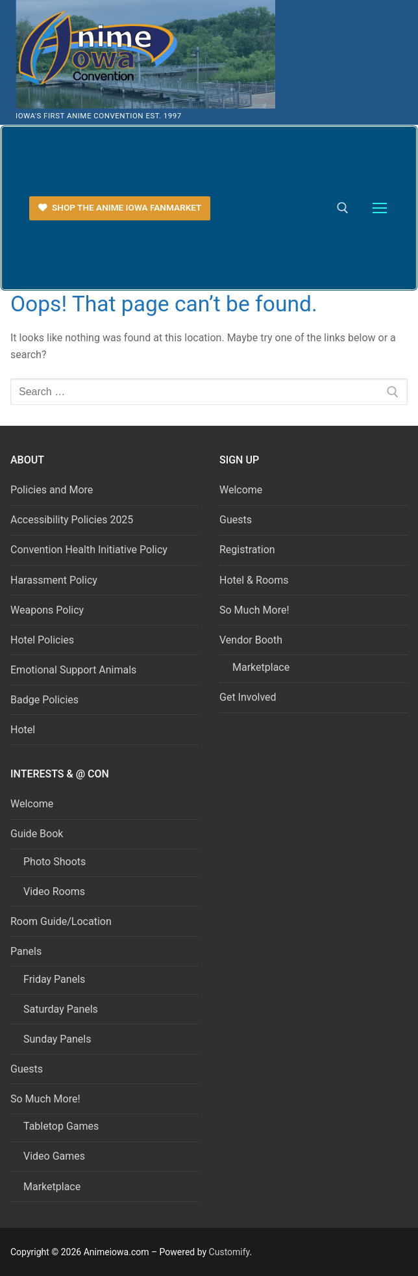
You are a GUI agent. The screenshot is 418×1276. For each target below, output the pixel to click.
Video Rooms (54, 891)
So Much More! (254, 610)
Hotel (22, 729)
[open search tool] (343, 208)
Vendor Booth (252, 640)
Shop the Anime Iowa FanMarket (120, 207)
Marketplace (260, 667)
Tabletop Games (61, 1126)
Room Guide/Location (61, 921)
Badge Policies (44, 700)
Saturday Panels (60, 1009)
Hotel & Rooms (253, 580)
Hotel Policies (42, 640)
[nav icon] (379, 208)
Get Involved (248, 697)
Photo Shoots (54, 861)
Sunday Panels (57, 1039)
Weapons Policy (47, 610)
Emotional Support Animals (73, 670)
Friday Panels (54, 979)
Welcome (240, 490)
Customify (229, 1252)
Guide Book (38, 833)
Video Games (54, 1156)
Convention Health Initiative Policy (88, 549)
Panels (27, 951)
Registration (247, 549)
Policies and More (51, 490)
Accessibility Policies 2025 (71, 520)
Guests (235, 520)
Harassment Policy (53, 580)
